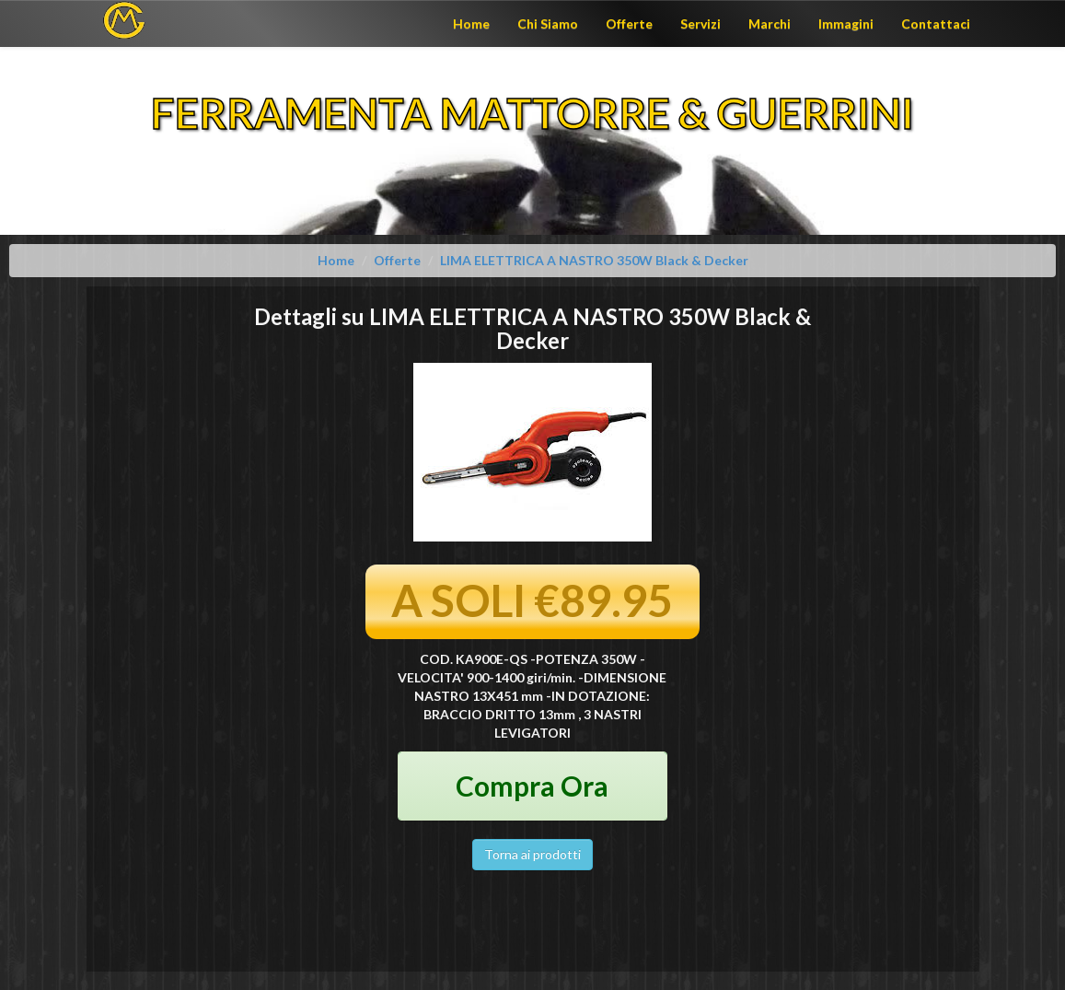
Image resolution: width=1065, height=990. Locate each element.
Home (471, 23)
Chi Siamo (547, 23)
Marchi (769, 23)
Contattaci (935, 23)
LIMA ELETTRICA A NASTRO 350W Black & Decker (594, 260)
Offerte (629, 23)
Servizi (700, 23)
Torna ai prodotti (532, 854)
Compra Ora (532, 785)
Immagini (846, 23)
